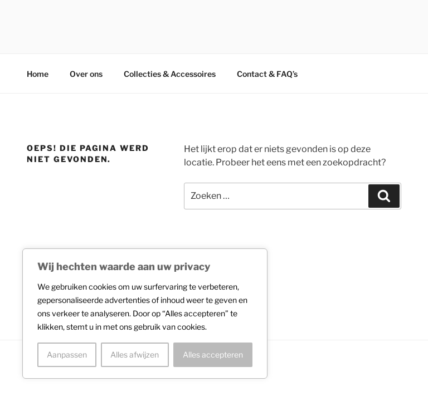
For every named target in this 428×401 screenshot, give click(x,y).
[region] (145, 313)
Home (37, 74)
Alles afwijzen (134, 354)
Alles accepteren (213, 354)
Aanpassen (67, 354)
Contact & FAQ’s (267, 74)
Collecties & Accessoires (170, 74)
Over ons (86, 74)
